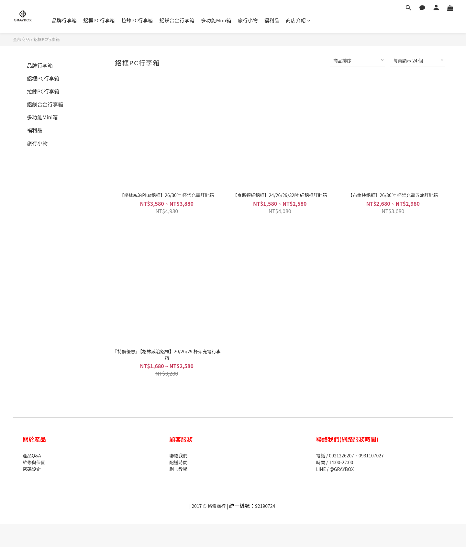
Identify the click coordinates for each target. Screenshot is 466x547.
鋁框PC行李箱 (99, 20)
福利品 (272, 20)
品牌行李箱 (64, 20)
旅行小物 (248, 20)
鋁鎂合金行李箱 (177, 20)
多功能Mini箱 (216, 20)
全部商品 (21, 39)
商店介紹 (298, 20)
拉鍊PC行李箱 (137, 20)
